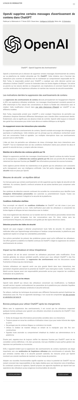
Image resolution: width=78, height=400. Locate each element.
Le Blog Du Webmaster (12, 3)
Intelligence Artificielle (47, 21)
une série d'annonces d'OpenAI (47, 107)
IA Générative (66, 21)
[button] (74, 4)
